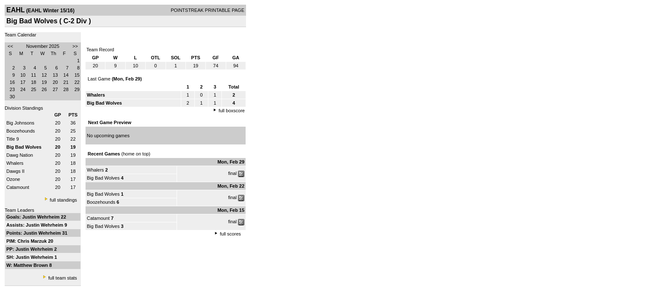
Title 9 (12, 138)
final (232, 173)
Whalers (14, 163)
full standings (63, 199)
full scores (230, 233)
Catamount (17, 187)
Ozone (13, 179)
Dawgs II (15, 171)
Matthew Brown (31, 265)
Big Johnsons (20, 122)
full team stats (62, 277)
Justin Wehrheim (41, 216)
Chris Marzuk (32, 241)
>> (75, 46)
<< (10, 46)
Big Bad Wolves (103, 177)
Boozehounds (20, 130)
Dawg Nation (19, 155)
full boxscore (232, 110)
